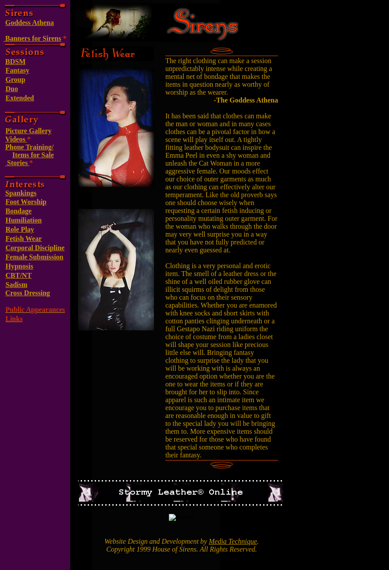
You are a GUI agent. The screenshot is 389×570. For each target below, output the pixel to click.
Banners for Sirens (32, 38)
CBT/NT (19, 275)
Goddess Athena (29, 22)
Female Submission (35, 257)
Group (15, 79)
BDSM (15, 61)
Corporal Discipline (35, 247)
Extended (20, 98)
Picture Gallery (29, 131)
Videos (16, 139)
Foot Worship (26, 201)
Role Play (20, 229)
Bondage (19, 211)
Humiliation (24, 220)
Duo (12, 88)
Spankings (20, 193)
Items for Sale (33, 155)
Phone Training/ (29, 147)
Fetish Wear (24, 238)
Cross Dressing (27, 293)
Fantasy (17, 70)
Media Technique (233, 541)
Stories (17, 162)
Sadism (17, 284)
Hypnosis (19, 266)
